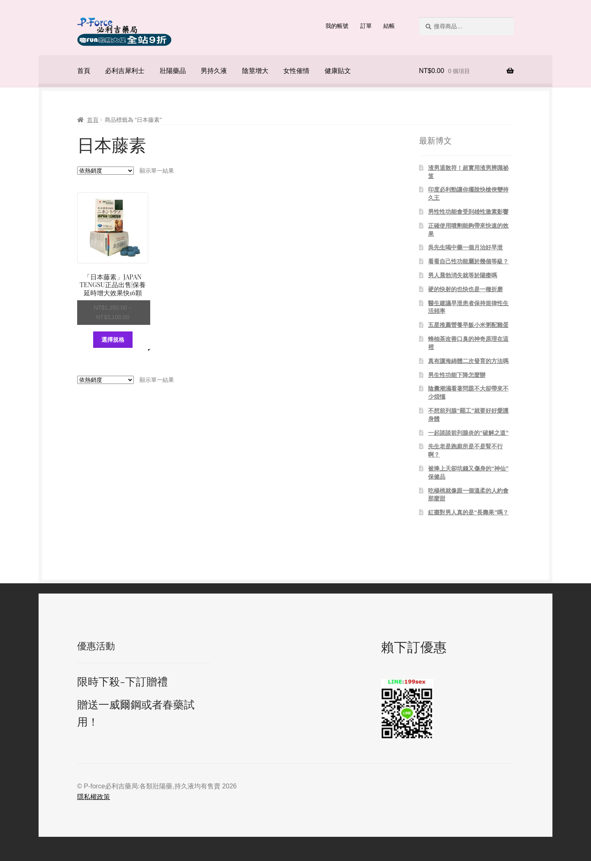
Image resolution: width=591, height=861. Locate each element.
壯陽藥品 (173, 70)
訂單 (366, 26)
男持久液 (214, 70)
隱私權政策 (93, 796)
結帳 (389, 26)
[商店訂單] (105, 171)
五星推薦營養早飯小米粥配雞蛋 (468, 325)
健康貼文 (338, 70)
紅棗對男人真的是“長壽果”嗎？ (468, 512)
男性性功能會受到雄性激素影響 (468, 211)
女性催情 (296, 70)
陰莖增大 (255, 70)
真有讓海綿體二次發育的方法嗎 (468, 361)
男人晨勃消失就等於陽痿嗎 (462, 275)
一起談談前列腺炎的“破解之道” (468, 432)
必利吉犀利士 (124, 70)
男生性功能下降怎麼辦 (457, 375)
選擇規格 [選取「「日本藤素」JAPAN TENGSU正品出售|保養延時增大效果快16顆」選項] (112, 339)
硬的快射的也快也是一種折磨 (465, 289)
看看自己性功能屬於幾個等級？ (468, 261)
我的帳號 (336, 26)
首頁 (83, 70)
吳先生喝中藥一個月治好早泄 (465, 247)
